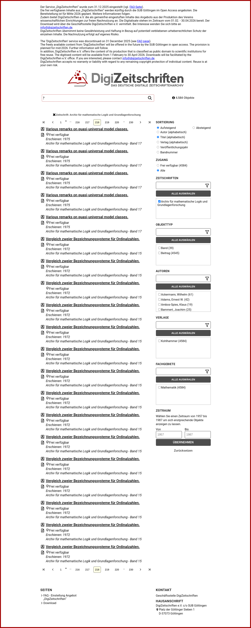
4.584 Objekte (183, 97)
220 (117, 122)
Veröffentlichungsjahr (172, 147)
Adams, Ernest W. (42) (173, 299)
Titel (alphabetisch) (171, 137)
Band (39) (166, 248)
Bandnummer (167, 152)
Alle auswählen (183, 193)
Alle (161, 170)
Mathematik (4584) (172, 387)
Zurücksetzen (183, 450)
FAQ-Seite (136, 7)
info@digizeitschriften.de (56, 27)
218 (97, 122)
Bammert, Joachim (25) (174, 309)
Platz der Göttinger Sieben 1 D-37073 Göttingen (177, 611)
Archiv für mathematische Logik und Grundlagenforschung (183, 203)
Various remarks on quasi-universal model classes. (87, 129)
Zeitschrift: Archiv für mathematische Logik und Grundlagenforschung (97, 114)
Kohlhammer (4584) (172, 341)
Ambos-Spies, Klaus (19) (175, 304)
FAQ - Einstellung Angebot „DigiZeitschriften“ (60, 597)
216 (77, 122)
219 (107, 122)
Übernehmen (183, 442)
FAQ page (143, 41)
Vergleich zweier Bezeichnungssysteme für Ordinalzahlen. (93, 239)
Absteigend (202, 128)
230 (131, 122)
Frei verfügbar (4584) (172, 165)
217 (87, 122)
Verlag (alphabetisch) (172, 142)
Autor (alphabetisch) (172, 132)
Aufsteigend (166, 128)
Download (49, 603)
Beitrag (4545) (168, 253)
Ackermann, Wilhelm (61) (175, 294)
